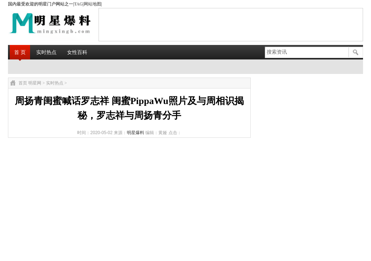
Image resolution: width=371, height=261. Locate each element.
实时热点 (46, 52)
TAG (78, 4)
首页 (22, 83)
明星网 (34, 83)
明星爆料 (135, 132)
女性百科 (77, 52)
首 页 (20, 52)
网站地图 (92, 4)
